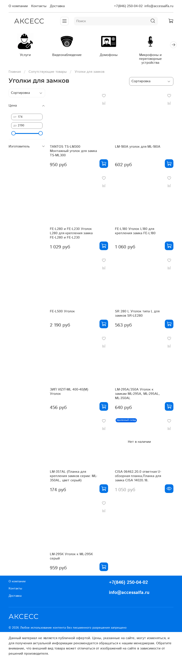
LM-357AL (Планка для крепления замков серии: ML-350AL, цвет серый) (73, 477)
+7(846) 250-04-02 (128, 6)
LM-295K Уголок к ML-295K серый (71, 557)
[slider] (13, 134)
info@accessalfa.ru (158, 6)
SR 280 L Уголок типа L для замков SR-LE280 (137, 314)
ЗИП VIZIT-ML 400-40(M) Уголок (69, 392)
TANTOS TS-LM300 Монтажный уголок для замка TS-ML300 (73, 151)
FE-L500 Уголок (62, 312)
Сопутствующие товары (48, 72)
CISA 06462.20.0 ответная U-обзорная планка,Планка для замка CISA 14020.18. (138, 477)
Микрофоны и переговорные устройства (156, 59)
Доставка (57, 6)
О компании (18, 6)
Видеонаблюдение (69, 55)
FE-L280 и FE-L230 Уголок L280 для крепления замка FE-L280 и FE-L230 (71, 234)
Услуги (25, 55)
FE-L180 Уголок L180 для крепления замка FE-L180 (135, 232)
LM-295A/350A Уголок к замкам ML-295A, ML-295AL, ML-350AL (137, 394)
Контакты (38, 6)
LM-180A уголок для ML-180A (137, 147)
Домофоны (113, 55)
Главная (15, 72)
